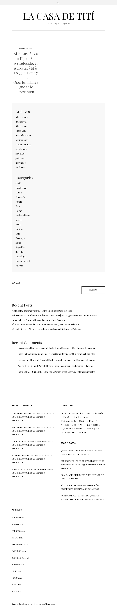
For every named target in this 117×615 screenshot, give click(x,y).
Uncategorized (23, 261)
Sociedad (20, 252)
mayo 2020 (21, 162)
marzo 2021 (21, 121)
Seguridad (20, 247)
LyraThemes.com (48, 604)
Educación (20, 197)
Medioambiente (23, 215)
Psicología (20, 238)
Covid (18, 183)
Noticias (19, 229)
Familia (22, 48)
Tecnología (21, 256)
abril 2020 (20, 167)
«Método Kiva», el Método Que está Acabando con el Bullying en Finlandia (46, 329)
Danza (19, 192)
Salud (18, 242)
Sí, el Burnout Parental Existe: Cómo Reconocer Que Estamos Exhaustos (46, 324)
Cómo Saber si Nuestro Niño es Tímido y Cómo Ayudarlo (39, 320)
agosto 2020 (21, 149)
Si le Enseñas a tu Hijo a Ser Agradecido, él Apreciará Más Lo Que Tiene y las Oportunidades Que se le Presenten (25, 72)
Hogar (19, 210)
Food (18, 206)
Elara (14, 604)
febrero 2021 (22, 126)
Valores (29, 48)
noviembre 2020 (23, 135)
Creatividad (21, 188)
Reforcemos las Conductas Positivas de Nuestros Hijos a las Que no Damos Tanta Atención (54, 315)
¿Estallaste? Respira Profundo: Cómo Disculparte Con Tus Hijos (42, 310)
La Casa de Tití (58, 16)
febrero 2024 (22, 117)
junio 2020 (20, 158)
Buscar (16, 283)
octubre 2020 (22, 139)
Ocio (18, 233)
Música (19, 220)
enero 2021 (21, 130)
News (18, 224)
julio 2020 (20, 153)
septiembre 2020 (23, 144)
